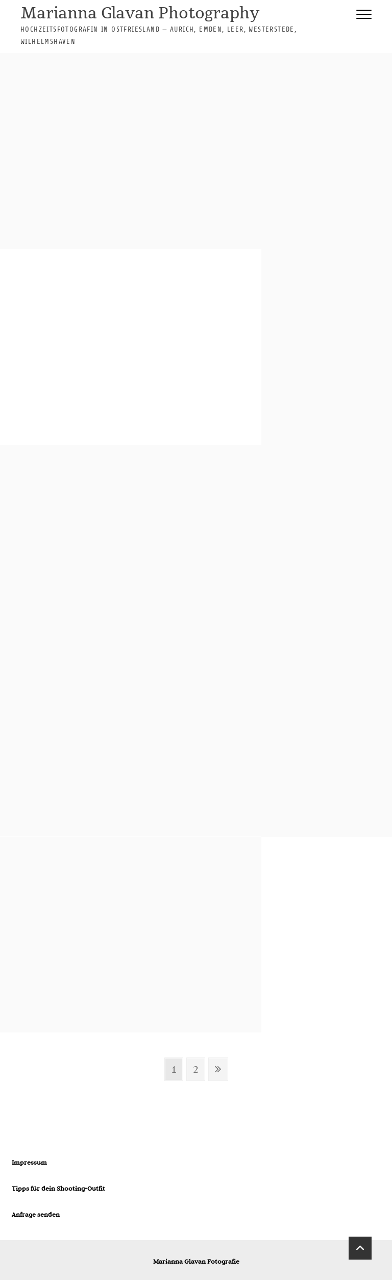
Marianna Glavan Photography (139, 14)
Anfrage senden (36, 1214)
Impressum (29, 1162)
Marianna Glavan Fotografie (196, 1261)
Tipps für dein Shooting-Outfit (58, 1188)
